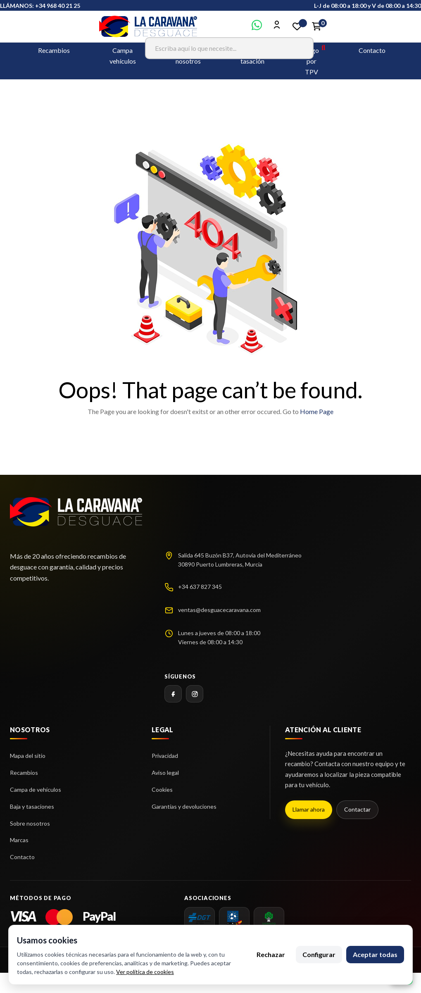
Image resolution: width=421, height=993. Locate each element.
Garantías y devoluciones (184, 806)
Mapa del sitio (27, 755)
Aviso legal (165, 772)
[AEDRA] (234, 918)
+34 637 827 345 (200, 586)
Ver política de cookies (145, 971)
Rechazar (271, 954)
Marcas (19, 839)
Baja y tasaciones (32, 806)
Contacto (372, 50)
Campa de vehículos (35, 789)
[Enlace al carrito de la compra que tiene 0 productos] (317, 26)
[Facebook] (173, 693)
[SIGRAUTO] (269, 918)
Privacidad (165, 755)
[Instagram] (194, 693)
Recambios (54, 50)
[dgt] (199, 918)
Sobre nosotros (30, 823)
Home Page (316, 411)
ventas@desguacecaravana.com (219, 609)
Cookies (162, 789)
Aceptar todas (375, 954)
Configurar (318, 954)
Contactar (357, 809)
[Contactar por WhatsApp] (257, 27)
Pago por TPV (311, 61)
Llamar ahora (309, 809)
